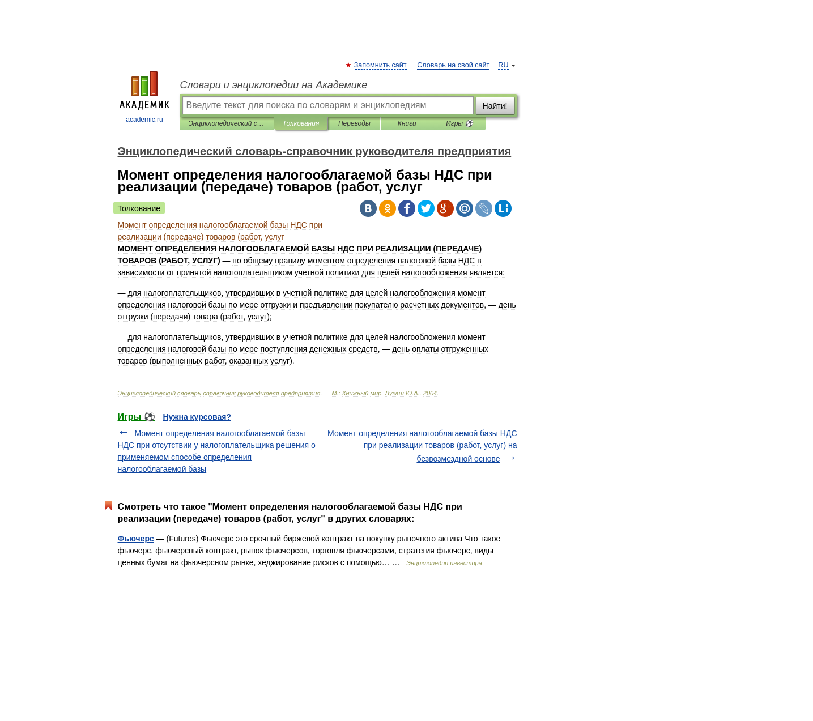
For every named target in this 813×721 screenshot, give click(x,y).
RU (503, 65)
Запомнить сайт (381, 65)
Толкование (139, 208)
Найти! (495, 105)
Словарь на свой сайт (453, 65)
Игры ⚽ (459, 123)
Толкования (301, 123)
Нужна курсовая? (197, 416)
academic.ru (144, 97)
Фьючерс (136, 538)
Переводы (354, 123)
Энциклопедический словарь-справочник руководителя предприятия (227, 123)
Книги (407, 123)
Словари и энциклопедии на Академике (274, 85)
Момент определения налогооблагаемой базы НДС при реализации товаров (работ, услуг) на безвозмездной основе (422, 446)
